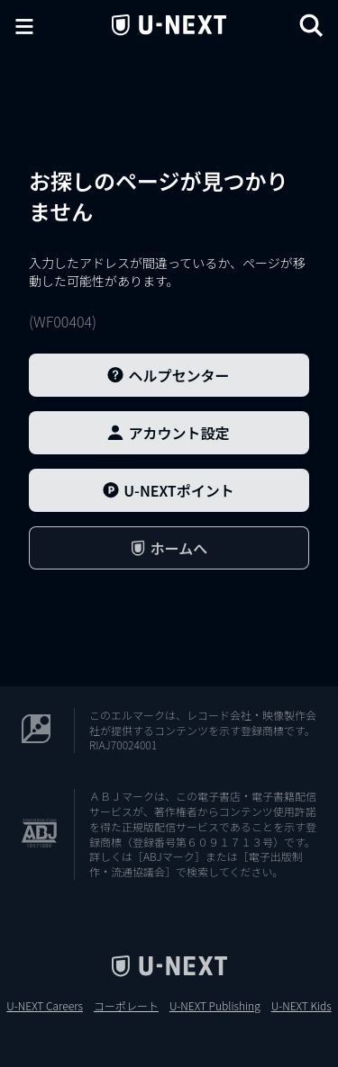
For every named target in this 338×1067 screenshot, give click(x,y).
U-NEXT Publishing (214, 1006)
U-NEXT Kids (301, 1006)
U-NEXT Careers (44, 1006)
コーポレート (126, 1006)
